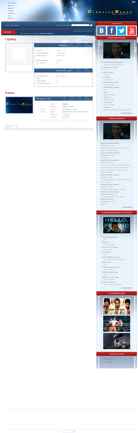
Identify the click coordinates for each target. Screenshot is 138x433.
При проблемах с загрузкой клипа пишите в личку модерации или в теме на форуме (46, 31)
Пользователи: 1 (110, 359)
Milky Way (107, 97)
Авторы (11, 10)
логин (7, 25)
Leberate (103, 177)
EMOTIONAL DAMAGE (112, 87)
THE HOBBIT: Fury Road (112, 257)
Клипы (10, 8)
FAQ (9, 16)
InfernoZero (104, 145)
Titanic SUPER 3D (109, 282)
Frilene (110, 362)
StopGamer (107, 107)
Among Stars (108, 102)
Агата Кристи (66, 109)
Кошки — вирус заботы (111, 277)
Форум (10, 18)
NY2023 (106, 242)
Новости (11, 5)
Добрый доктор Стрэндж (112, 267)
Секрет (74, 109)
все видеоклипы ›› (127, 113)
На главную (12, 3)
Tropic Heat (107, 262)
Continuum (107, 77)
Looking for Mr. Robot (111, 237)
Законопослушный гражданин (113, 62)
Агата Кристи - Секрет (43, 98)
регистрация (15, 25)
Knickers (103, 187)
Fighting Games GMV (110, 67)
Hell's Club (107, 252)
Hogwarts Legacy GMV (111, 82)
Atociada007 (104, 201)
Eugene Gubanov (106, 194)
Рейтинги (11, 13)
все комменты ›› (127, 207)
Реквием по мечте (68, 106)
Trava (105, 92)
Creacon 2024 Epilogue (111, 247)
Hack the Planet (108, 72)
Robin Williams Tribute (111, 272)
